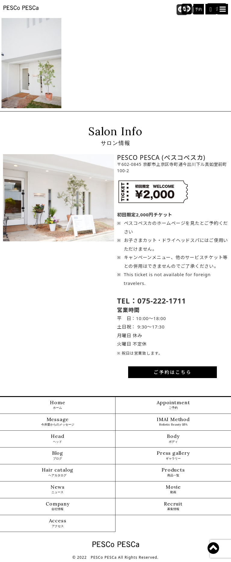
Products (173, 472)
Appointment (173, 405)
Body (173, 438)
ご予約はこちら (173, 372)
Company (57, 506)
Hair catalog (58, 472)
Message (57, 421)
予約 (199, 9)
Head (57, 438)
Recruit (173, 506)
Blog (57, 455)
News (57, 489)
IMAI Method (173, 421)
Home (57, 405)
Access (57, 523)
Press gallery (173, 455)
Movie (173, 489)
